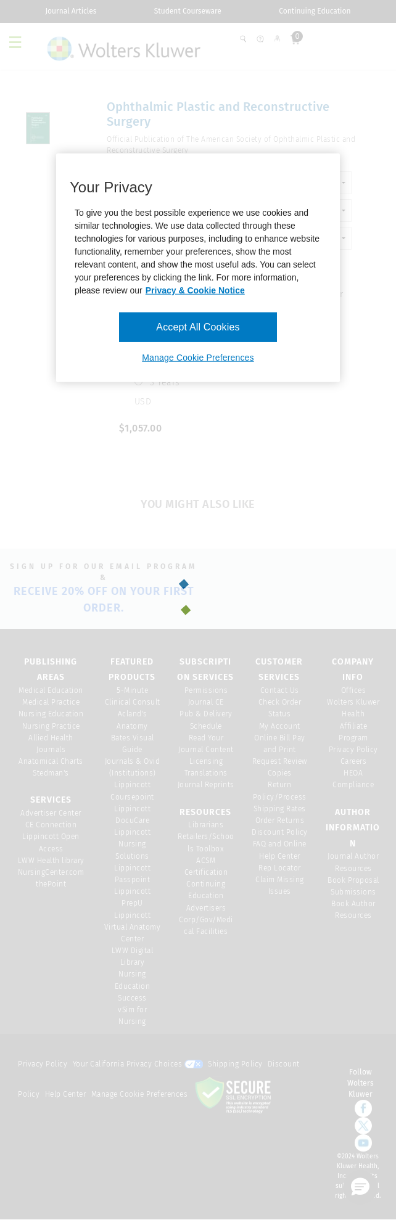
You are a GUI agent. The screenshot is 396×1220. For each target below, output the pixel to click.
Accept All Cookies (197, 327)
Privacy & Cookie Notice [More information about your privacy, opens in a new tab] (195, 290)
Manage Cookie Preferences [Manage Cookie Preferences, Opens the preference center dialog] (198, 357)
